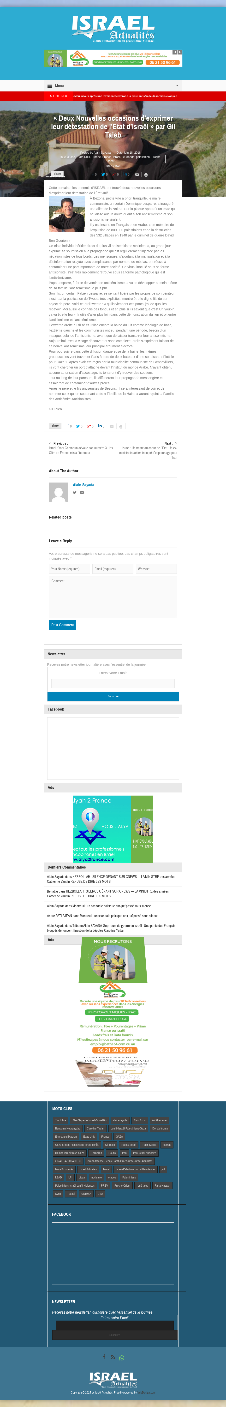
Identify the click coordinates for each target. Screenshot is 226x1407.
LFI (70, 1177)
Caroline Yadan (95, 1128)
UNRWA (86, 1194)
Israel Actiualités (64, 1169)
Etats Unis (89, 1137)
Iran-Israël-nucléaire (144, 1153)
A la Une (69, 157)
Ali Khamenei (159, 1120)
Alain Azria (140, 1120)
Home (49, 176)
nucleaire (96, 1177)
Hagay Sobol (128, 1145)
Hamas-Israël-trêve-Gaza (69, 1153)
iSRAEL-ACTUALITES (68, 1161)
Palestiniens (129, 1177)
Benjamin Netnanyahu (67, 1128)
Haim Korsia (149, 1145)
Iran (124, 1153)
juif (163, 1169)
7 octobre (60, 1120)
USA (100, 1194)
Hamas (167, 1145)
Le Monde (128, 157)
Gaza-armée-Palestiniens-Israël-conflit (77, 1145)
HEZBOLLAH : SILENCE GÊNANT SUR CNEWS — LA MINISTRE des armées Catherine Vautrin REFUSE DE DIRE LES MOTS (108, 894)
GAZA (119, 1137)
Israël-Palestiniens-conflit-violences (135, 1169)
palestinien (143, 157)
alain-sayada (120, 1120)
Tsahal (71, 1194)
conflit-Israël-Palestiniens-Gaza (128, 1128)
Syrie (58, 1194)
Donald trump (160, 1128)
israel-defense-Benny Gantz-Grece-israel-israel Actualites (120, 1161)
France (106, 157)
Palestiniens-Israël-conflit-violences (75, 1186)
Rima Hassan (162, 1186)
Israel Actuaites (88, 1169)
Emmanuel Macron (66, 1137)
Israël (116, 157)
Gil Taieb (110, 1145)
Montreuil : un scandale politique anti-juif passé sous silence (111, 906)
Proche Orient (122, 1186)
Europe (96, 157)
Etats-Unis (83, 157)
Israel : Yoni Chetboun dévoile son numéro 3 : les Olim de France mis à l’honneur (81, 448)
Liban (82, 1177)
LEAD (58, 1177)
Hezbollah (96, 1153)
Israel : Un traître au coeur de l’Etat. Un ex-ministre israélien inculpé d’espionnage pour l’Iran (145, 450)
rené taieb (142, 1186)
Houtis (112, 1153)
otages (112, 1177)
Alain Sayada (102, 152)
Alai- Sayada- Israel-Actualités (89, 1120)
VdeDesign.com (146, 1393)
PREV (104, 1186)
